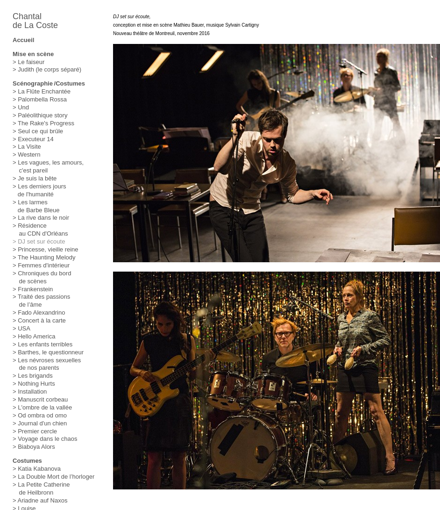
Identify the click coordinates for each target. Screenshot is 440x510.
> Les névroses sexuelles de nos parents (47, 364)
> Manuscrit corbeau (40, 399)
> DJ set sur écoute (39, 241)
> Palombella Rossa (40, 99)
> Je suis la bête (35, 178)
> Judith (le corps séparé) (47, 69)
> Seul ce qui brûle (38, 131)
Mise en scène (33, 53)
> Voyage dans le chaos (45, 438)
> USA (21, 328)
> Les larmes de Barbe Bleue (36, 206)
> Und (21, 107)
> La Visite (27, 146)
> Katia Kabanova (37, 468)
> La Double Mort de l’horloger (53, 476)
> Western (26, 154)
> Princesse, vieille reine (45, 249)
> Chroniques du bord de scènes (42, 277)
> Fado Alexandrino (39, 312)
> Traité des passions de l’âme (41, 300)
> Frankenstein (33, 289)
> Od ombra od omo (40, 415)
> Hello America (34, 336)
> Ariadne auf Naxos (40, 500)
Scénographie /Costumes (49, 83)
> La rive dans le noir (41, 217)
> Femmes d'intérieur (41, 265)
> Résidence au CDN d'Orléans (40, 229)
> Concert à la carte (39, 320)
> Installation (30, 391)
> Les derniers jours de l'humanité (39, 190)
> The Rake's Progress (43, 123)
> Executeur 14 (33, 139)
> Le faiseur (28, 61)
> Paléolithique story (40, 115)
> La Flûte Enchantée (42, 91)
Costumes (27, 460)
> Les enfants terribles (42, 344)
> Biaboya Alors (34, 446)
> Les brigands (33, 375)
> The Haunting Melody (44, 257)
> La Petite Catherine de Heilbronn (41, 488)
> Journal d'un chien (40, 423)
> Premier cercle (35, 431)
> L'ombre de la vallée (42, 407)
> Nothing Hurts (34, 383)
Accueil (23, 39)
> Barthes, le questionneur (48, 352)
